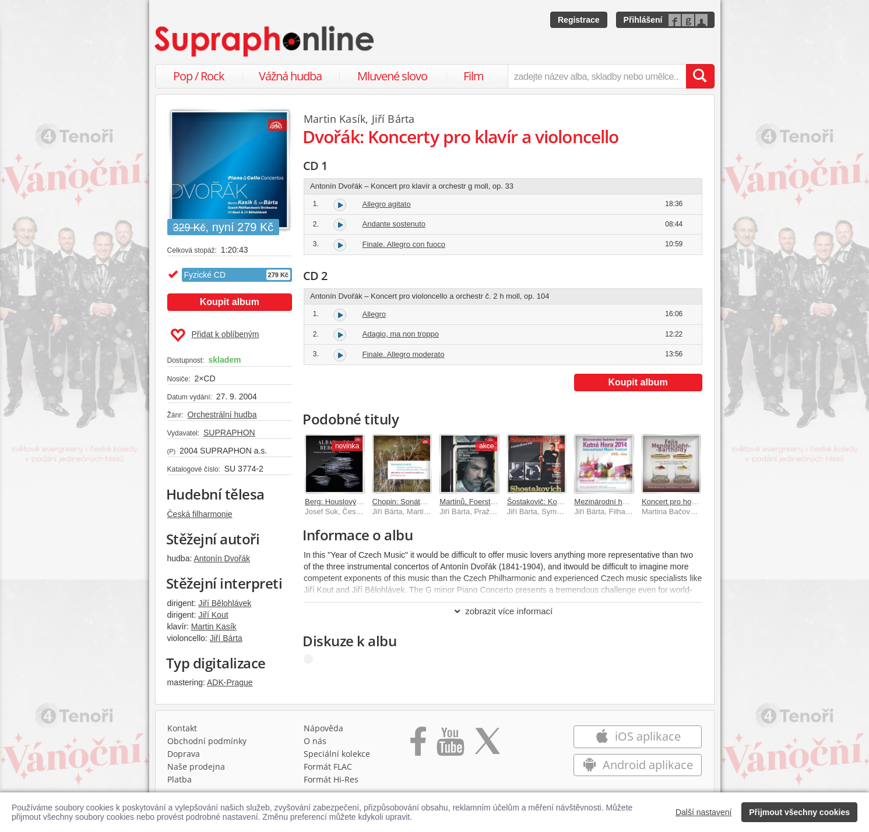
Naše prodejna (196, 766)
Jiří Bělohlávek (224, 603)
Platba (179, 779)
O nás (315, 740)
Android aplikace (638, 765)
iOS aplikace (638, 736)
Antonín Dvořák (221, 558)
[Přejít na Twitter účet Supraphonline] (487, 745)
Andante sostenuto (394, 223)
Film (473, 76)
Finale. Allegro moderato (404, 354)
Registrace (579, 19)
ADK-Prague (230, 682)
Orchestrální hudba (221, 414)
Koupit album (229, 302)
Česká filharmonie (200, 514)
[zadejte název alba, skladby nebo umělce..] (596, 76)
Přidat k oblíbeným (214, 335)
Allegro (374, 314)
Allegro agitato (387, 204)
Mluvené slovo (392, 76)
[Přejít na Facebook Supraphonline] (418, 745)
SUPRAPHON (229, 432)
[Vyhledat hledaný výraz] (700, 76)
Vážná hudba (290, 76)
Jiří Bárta (226, 638)
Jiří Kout (213, 614)
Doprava (183, 753)
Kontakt (182, 728)
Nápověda (323, 728)
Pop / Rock (198, 76)
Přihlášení (643, 19)
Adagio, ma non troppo (401, 334)
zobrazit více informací (503, 611)
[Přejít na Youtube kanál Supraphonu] (450, 745)
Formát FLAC (328, 766)
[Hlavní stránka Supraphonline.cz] (265, 41)
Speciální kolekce (337, 753)
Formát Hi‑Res (331, 779)
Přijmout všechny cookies (799, 812)
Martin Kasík (214, 626)
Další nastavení (704, 812)
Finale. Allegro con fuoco (404, 244)
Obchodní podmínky (207, 740)
